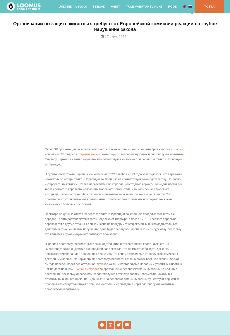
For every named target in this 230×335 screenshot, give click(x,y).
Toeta (209, 6)
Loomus (178, 153)
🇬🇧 (184, 6)
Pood (172, 6)
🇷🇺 (190, 6)
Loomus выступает (86, 273)
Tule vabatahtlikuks (144, 6)
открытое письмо (89, 158)
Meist (115, 6)
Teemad (98, 6)
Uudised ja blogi (73, 6)
